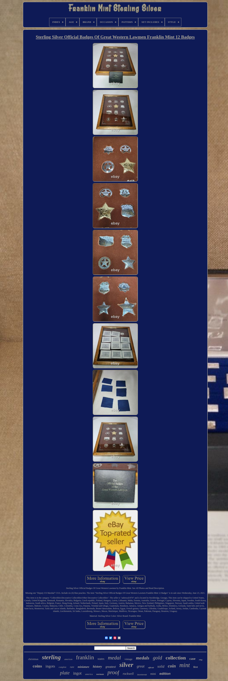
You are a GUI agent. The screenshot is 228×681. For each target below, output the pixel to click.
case (192, 659)
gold (157, 658)
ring (200, 660)
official (151, 667)
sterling (51, 657)
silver (126, 664)
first (195, 667)
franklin (85, 657)
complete (62, 667)
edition (164, 673)
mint (184, 665)
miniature (83, 666)
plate (65, 672)
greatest (110, 666)
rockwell (128, 673)
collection (176, 658)
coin (172, 666)
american (68, 659)
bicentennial (142, 675)
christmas (33, 659)
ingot (77, 673)
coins (37, 666)
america (89, 674)
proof (113, 672)
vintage (128, 659)
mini (153, 673)
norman (100, 674)
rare (72, 667)
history (97, 666)
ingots (50, 666)
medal (114, 658)
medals (142, 658)
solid (160, 666)
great (141, 666)
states (101, 659)
